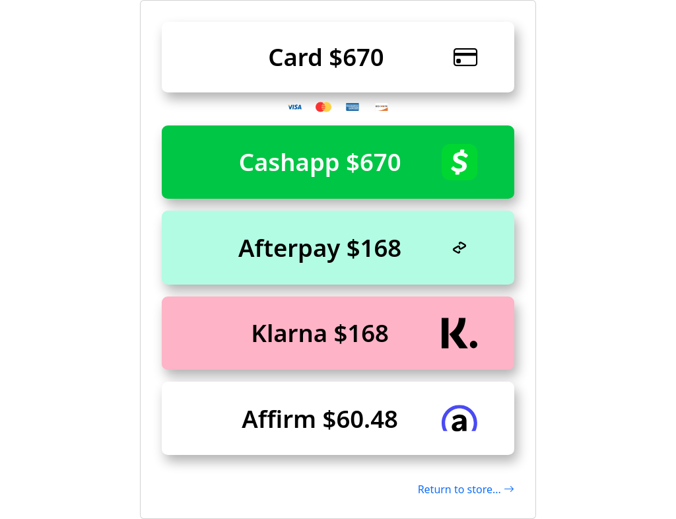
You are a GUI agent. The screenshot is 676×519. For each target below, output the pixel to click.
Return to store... (466, 489)
